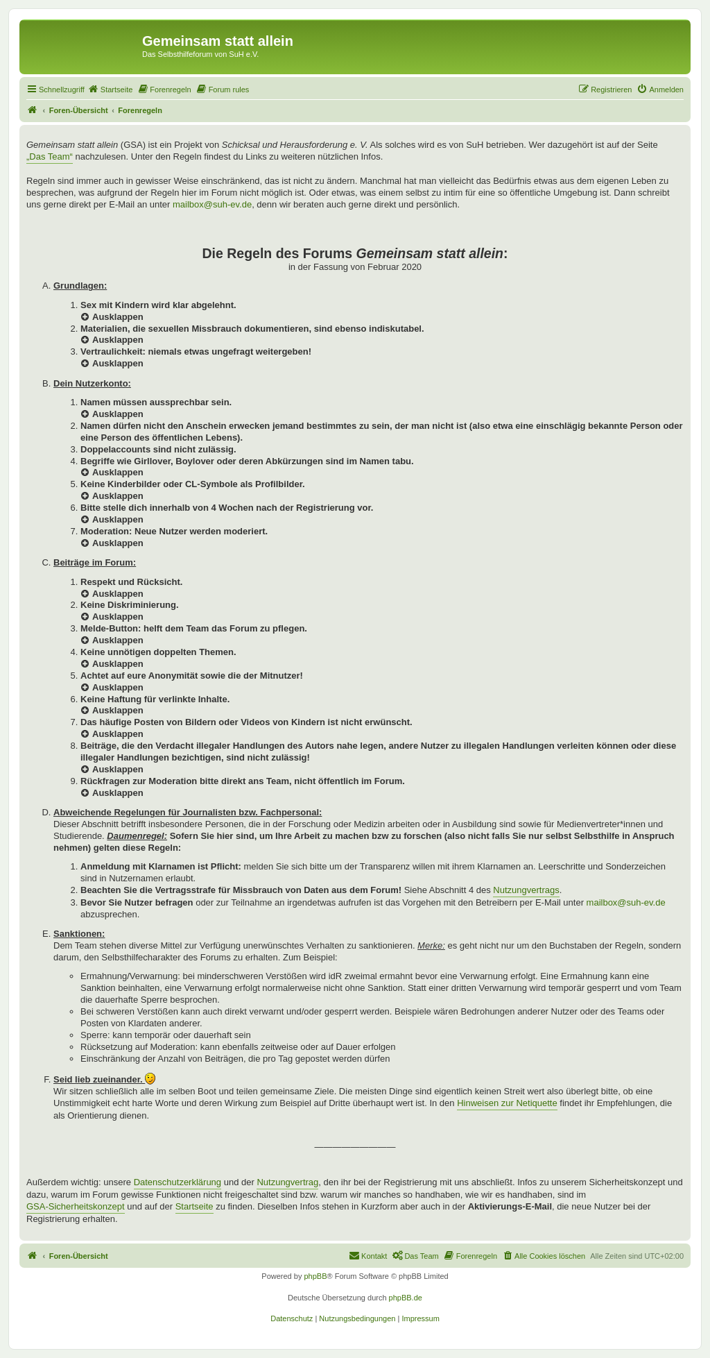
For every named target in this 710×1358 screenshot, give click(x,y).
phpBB (315, 1276)
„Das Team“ (49, 156)
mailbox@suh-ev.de (212, 204)
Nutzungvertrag (287, 1182)
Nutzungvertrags (526, 890)
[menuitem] (110, 89)
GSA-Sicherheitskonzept (75, 1206)
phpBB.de (405, 1297)
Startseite (194, 1206)
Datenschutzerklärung (177, 1182)
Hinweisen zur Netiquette (507, 1103)
